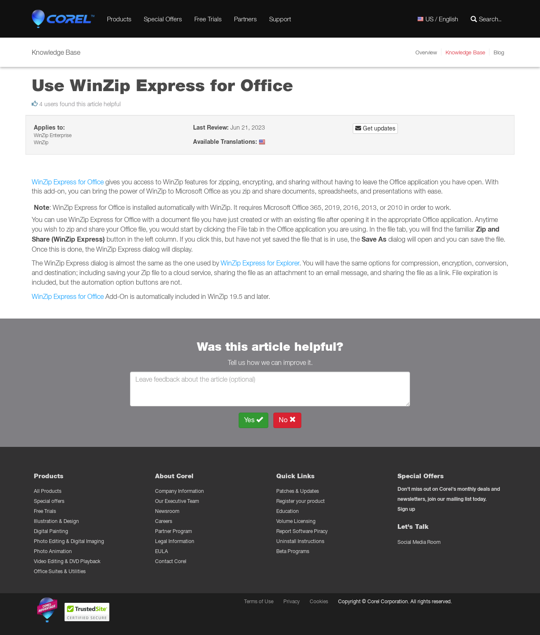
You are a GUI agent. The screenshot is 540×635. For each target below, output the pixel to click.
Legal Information (174, 541)
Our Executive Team (177, 501)
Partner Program (173, 531)
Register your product (300, 501)
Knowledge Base (465, 52)
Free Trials (208, 19)
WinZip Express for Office (68, 182)
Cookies (319, 601)
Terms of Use (258, 601)
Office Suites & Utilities (60, 571)
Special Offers (163, 19)
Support (280, 19)
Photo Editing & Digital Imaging (69, 541)
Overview (426, 52)
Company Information (179, 491)
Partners (245, 19)
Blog (499, 52)
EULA (161, 551)
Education (287, 511)
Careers (163, 521)
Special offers (49, 501)
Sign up (406, 509)
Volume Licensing (296, 521)
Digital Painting (51, 531)
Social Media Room (419, 542)
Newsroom (167, 511)
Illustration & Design (56, 521)
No (287, 420)
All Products (47, 491)
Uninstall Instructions (300, 541)
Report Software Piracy (302, 531)
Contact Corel (170, 561)
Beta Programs (292, 551)
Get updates (375, 128)
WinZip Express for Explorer (260, 263)
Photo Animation (53, 551)
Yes (253, 420)
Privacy (291, 601)
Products (119, 19)
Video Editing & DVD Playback (67, 561)
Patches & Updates (297, 491)
